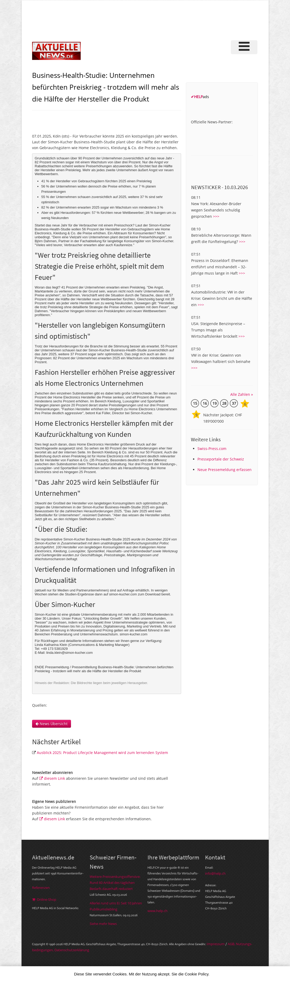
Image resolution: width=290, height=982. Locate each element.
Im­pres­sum (216, 943)
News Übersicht (51, 723)
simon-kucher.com (133, 634)
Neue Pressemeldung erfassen (224, 469)
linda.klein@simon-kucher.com (69, 653)
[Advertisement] (167, 19)
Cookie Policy (196, 974)
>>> (216, 216)
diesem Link (52, 778)
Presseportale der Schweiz (220, 459)
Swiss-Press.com (211, 448)
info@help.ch (215, 873)
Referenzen (41, 887)
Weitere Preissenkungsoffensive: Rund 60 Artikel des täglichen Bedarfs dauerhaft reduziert (115, 882)
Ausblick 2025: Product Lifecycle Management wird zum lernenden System (102, 752)
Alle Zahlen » (241, 394)
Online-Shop (44, 899)
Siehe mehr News (103, 923)
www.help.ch (157, 910)
